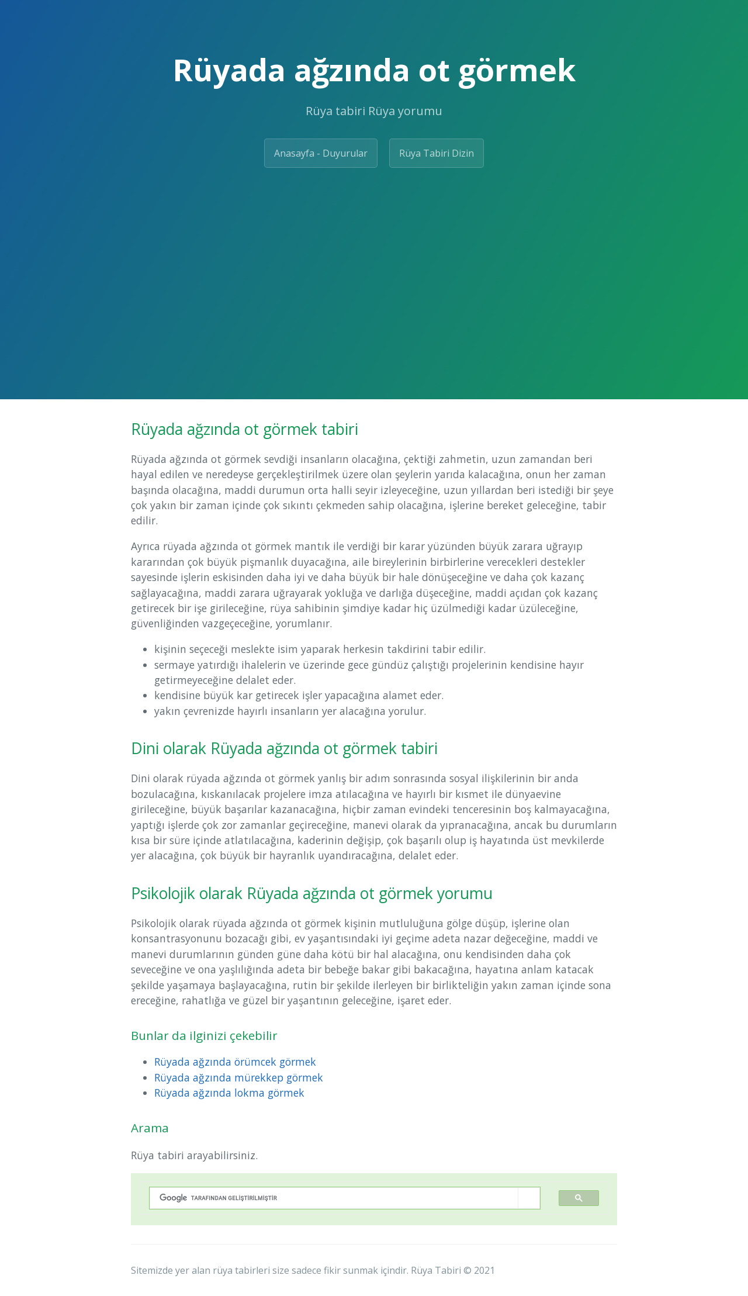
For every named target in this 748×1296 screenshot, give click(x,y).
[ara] (334, 1198)
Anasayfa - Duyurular (321, 153)
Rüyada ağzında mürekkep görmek (238, 1077)
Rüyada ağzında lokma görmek (229, 1093)
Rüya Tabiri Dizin (436, 153)
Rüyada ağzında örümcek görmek (235, 1062)
